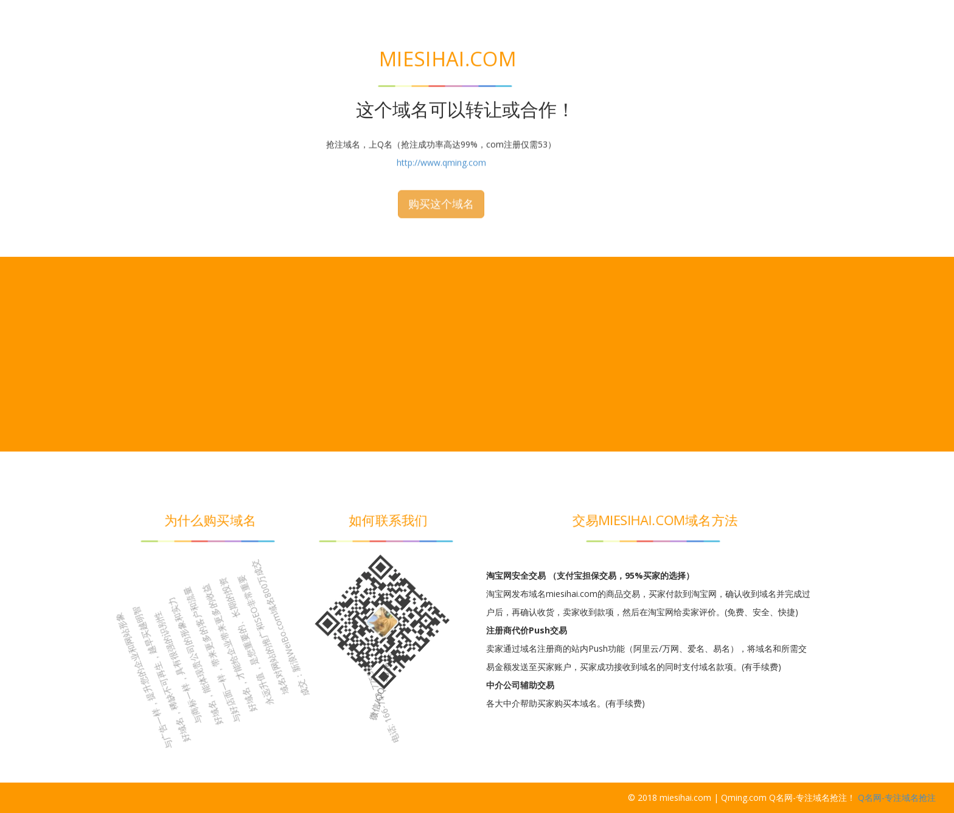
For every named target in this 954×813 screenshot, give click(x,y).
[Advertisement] (477, 354)
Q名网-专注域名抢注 (897, 797)
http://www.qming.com (441, 90)
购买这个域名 (441, 131)
